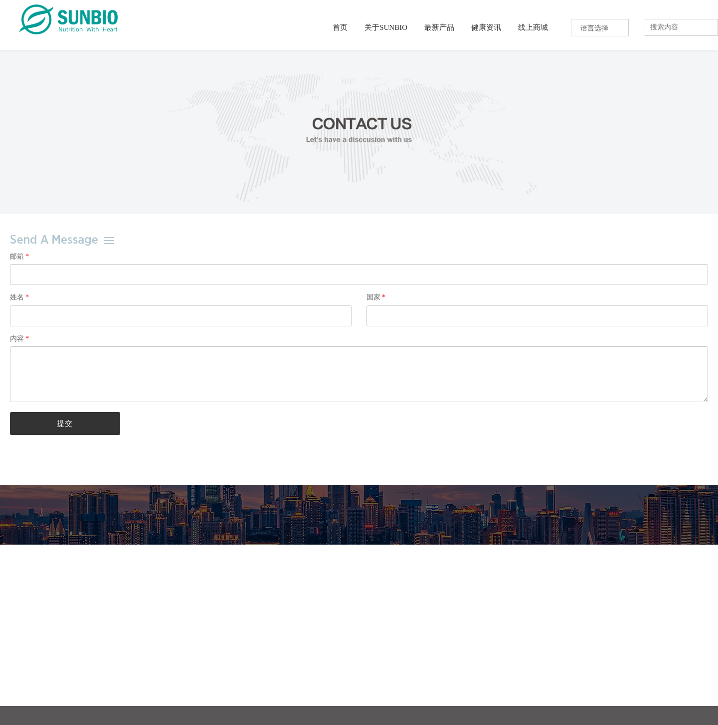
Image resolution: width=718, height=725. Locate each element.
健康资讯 (486, 27)
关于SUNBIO (385, 27)
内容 (19, 338)
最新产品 (439, 27)
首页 (340, 27)
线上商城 (533, 27)
